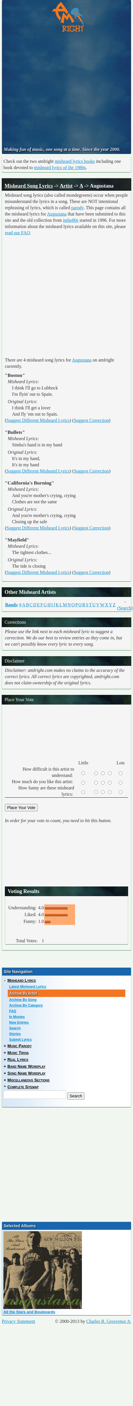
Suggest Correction (91, 420)
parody (77, 207)
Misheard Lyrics (21, 980)
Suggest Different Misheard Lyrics (37, 420)
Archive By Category (26, 1005)
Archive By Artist (23, 993)
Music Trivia (18, 1052)
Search (15, 1028)
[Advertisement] (53, 90)
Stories (15, 1034)
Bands (11, 604)
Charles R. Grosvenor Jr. (108, 1321)
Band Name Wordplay (26, 1066)
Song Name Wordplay (26, 1073)
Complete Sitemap (23, 1087)
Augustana (56, 214)
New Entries (19, 1023)
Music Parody (19, 1046)
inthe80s (70, 220)
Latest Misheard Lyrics (27, 987)
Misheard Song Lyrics (29, 186)
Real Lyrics (17, 1059)
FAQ (12, 1011)
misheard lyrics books (75, 161)
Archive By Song (23, 1000)
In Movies (17, 1017)
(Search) (125, 607)
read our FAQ (17, 232)
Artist (66, 186)
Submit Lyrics (20, 1040)
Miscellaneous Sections (28, 1080)
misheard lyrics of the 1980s (60, 167)
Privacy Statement (18, 1321)
